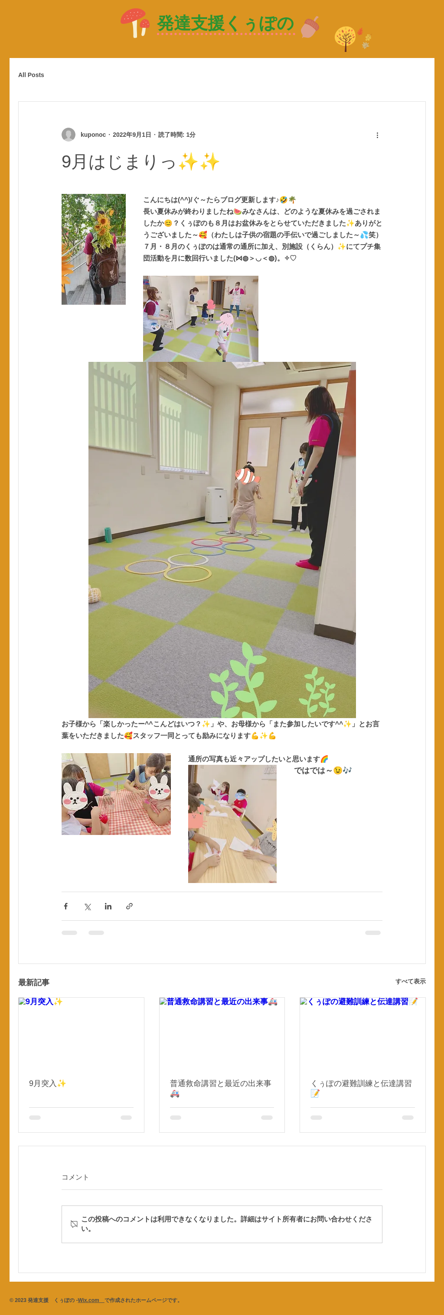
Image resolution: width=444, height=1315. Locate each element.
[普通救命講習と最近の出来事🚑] (222, 1033)
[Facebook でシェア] (66, 906)
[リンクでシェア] (129, 906)
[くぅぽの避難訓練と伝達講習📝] (362, 1033)
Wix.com (91, 1300)
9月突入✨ (47, 1083)
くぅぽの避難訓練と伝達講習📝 (361, 1088)
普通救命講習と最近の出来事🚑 (220, 1088)
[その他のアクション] (377, 134)
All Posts (31, 74)
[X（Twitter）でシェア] (87, 906)
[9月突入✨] (81, 1033)
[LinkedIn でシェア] (108, 906)
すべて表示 (410, 981)
